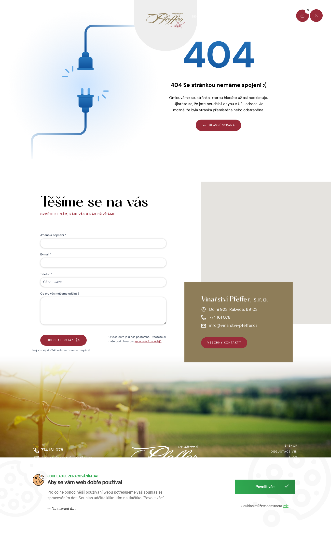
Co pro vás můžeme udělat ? (59, 294)
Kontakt (276, 16)
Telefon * (46, 274)
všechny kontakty (224, 343)
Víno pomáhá (91, 16)
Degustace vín (205, 16)
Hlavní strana (218, 125)
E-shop (14, 16)
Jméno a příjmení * (53, 235)
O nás (234, 16)
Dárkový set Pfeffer (50, 16)
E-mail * (46, 254)
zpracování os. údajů (148, 341)
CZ (45, 282)
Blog (253, 16)
